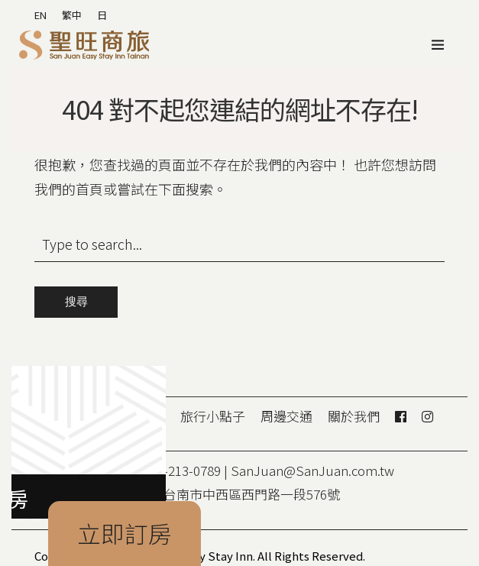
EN (40, 15)
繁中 (72, 15)
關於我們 (354, 415)
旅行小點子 (212, 415)
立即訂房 (124, 533)
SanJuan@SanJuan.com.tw (312, 470)
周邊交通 (286, 415)
